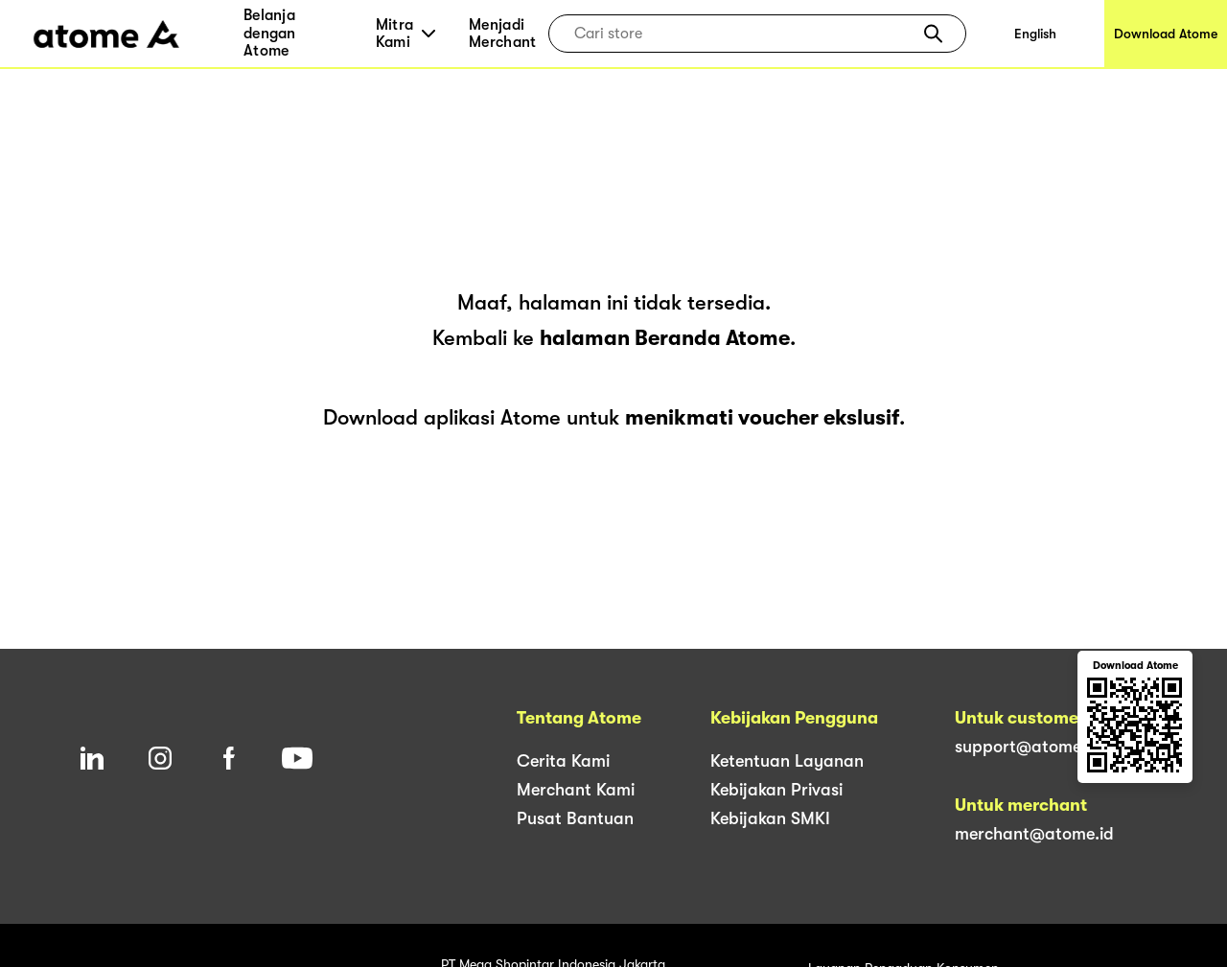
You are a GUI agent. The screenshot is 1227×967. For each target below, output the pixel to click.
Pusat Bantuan (575, 818)
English (1035, 33)
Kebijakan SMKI (770, 818)
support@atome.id (1027, 746)
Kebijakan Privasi (776, 789)
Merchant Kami (576, 789)
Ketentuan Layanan (787, 761)
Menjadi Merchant (502, 33)
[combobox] (743, 33)
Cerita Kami (563, 761)
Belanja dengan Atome (269, 33)
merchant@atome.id (1034, 833)
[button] (933, 33)
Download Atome (1165, 33)
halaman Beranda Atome (665, 338)
